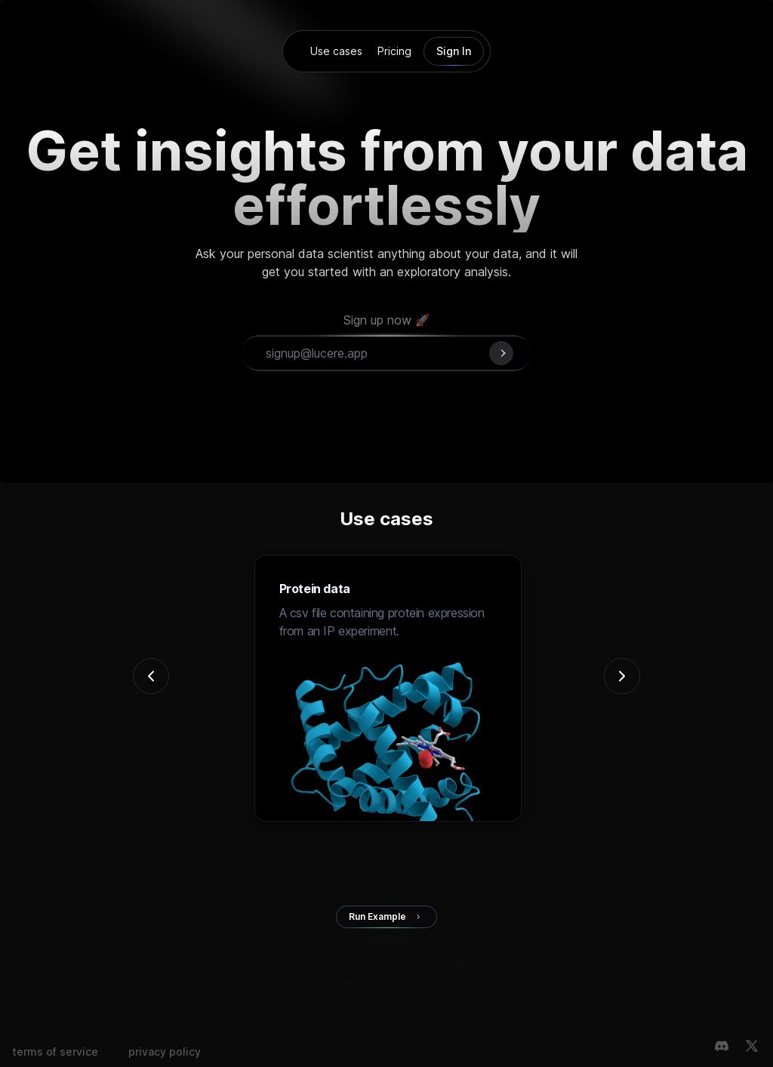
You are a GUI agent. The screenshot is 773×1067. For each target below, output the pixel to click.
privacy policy (164, 1051)
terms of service (55, 1051)
